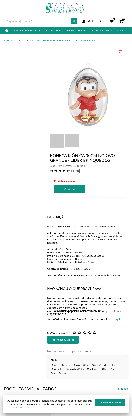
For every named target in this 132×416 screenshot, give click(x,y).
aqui (117, 319)
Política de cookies (18, 407)
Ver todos (122, 388)
